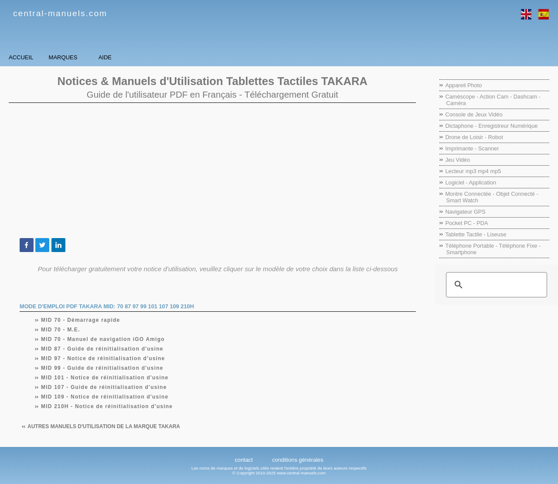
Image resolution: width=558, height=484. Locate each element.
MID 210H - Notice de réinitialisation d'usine (107, 406)
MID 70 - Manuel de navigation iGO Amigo (103, 339)
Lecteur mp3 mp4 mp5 (473, 171)
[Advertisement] (212, 170)
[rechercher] (495, 284)
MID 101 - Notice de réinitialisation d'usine (104, 378)
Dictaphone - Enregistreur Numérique (491, 126)
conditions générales (297, 460)
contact (243, 460)
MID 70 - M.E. (60, 330)
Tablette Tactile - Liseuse (475, 234)
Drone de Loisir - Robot (474, 137)
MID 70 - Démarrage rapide (80, 320)
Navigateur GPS (465, 211)
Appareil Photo (463, 85)
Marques (118, 57)
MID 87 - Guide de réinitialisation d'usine (102, 349)
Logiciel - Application (470, 182)
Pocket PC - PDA (466, 223)
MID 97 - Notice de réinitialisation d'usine (103, 358)
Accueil (39, 57)
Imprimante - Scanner (472, 148)
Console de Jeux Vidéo (473, 114)
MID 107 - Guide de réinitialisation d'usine (104, 387)
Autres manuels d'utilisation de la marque (103, 426)
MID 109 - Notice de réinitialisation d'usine (104, 397)
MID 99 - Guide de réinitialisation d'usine (102, 368)
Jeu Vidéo (457, 160)
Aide (196, 57)
